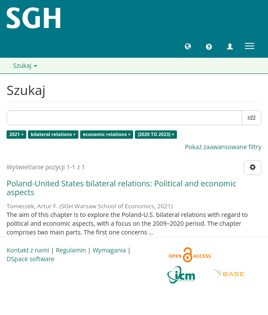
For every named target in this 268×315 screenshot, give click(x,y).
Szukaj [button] (25, 65)
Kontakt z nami (28, 250)
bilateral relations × (53, 134)
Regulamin (71, 250)
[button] (188, 45)
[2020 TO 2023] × (156, 134)
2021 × (16, 134)
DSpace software (30, 259)
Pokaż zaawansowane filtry (223, 147)
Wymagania (109, 250)
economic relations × (106, 134)
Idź (251, 117)
